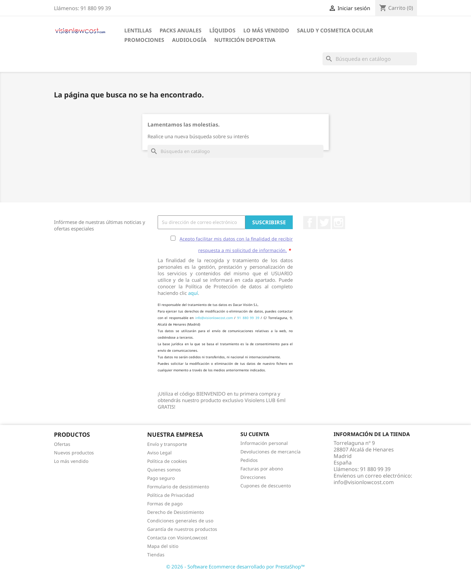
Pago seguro (161, 478)
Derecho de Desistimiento (175, 512)
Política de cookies (167, 461)
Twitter (324, 222)
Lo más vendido (71, 461)
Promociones (144, 39)
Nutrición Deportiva (244, 39)
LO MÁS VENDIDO (266, 30)
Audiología (189, 39)
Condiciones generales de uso (180, 520)
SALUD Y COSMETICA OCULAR (335, 30)
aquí (193, 293)
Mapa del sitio (162, 546)
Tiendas (156, 554)
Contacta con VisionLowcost (177, 537)
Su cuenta (254, 434)
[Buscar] (370, 58)
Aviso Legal (159, 452)
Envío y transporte (167, 444)
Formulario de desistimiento (178, 486)
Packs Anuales (180, 30)
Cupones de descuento (265, 485)
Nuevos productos (74, 452)
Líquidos (222, 30)
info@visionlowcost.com (214, 317)
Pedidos (249, 460)
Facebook (309, 222)
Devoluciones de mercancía (270, 451)
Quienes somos (164, 469)
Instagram (338, 222)
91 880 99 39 (248, 317)
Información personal (264, 443)
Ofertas (62, 444)
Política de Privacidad (170, 495)
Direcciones (253, 477)
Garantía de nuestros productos (182, 529)
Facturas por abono (261, 468)
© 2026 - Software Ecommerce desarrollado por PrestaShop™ (235, 566)
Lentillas (138, 30)
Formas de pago (165, 503)
